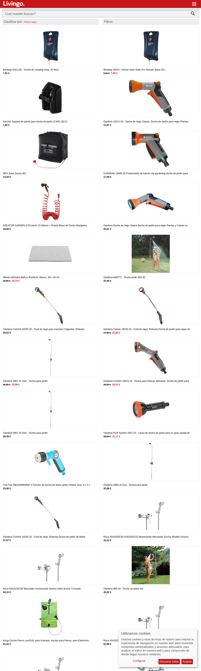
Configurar (139, 660)
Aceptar (187, 661)
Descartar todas (169, 661)
